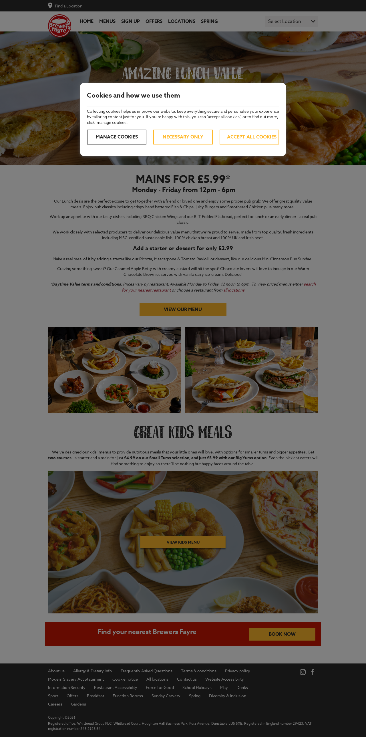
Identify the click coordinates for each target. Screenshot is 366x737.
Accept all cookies (252, 137)
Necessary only (183, 137)
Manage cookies (117, 137)
